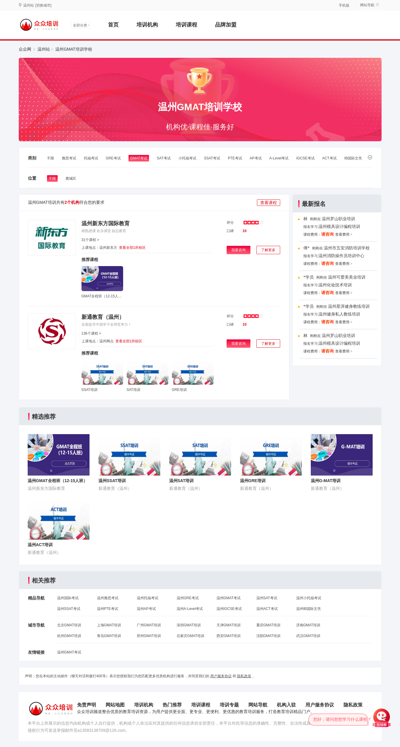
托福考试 (91, 158)
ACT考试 (329, 158)
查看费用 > (343, 234)
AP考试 (256, 158)
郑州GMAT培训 (149, 636)
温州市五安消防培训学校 (347, 248)
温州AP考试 (146, 609)
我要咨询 (238, 250)
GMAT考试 (139, 158)
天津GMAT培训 (229, 625)
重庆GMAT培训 (268, 625)
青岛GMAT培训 (109, 636)
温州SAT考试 (266, 598)
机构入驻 (286, 704)
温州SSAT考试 (68, 609)
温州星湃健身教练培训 (349, 306)
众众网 (25, 49)
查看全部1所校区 (132, 248)
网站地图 (115, 704)
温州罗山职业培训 (338, 219)
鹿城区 (70, 178)
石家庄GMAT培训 (191, 636)
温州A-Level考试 (190, 609)
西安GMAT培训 (229, 636)
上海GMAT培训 (109, 625)
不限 (50, 158)
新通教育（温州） (102, 317)
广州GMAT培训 (149, 625)
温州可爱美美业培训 (347, 277)
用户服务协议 (221, 676)
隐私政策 (244, 676)
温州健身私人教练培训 (339, 314)
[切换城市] (43, 5)
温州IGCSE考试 (229, 609)
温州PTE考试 (107, 609)
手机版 (344, 5)
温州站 (43, 49)
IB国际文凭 (353, 158)
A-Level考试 (279, 158)
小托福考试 (187, 158)
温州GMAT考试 (229, 598)
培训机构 (147, 25)
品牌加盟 (225, 25)
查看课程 (268, 202)
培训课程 (186, 25)
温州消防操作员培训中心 (341, 256)
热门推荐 (172, 704)
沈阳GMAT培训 (268, 636)
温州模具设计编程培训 (339, 226)
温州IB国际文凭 (308, 609)
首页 (113, 25)
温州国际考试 (68, 598)
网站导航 (367, 5)
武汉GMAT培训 (308, 636)
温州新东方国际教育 (105, 223)
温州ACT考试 (267, 609)
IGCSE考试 (305, 158)
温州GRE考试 (188, 598)
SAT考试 (163, 158)
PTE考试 (235, 158)
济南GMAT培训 (308, 625)
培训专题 (229, 704)
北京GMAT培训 (69, 625)
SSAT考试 (212, 158)
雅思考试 (69, 158)
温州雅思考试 (107, 598)
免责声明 (86, 704)
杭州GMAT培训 (69, 636)
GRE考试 (113, 158)
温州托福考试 (147, 598)
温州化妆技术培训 (335, 285)
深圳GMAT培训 (189, 625)
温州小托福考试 (308, 598)
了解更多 (268, 250)
